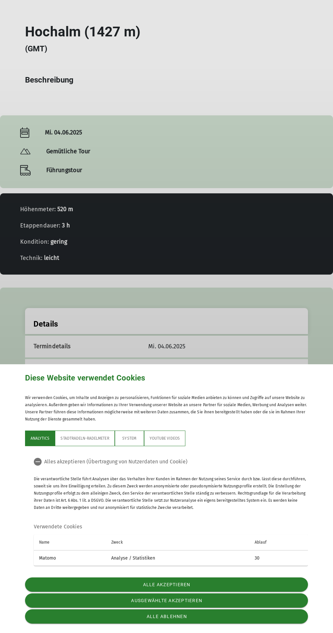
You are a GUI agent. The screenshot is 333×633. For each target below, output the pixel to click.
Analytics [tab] (40, 438)
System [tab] (129, 438)
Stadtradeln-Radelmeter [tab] (84, 438)
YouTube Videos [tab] (165, 438)
